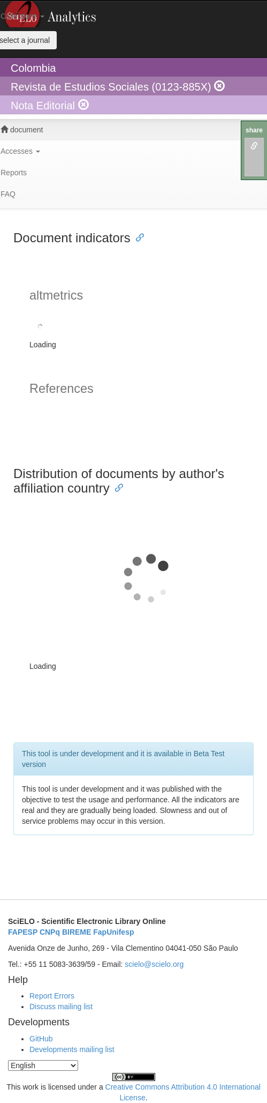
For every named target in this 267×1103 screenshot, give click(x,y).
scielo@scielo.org (154, 964)
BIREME (76, 932)
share (254, 130)
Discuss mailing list (61, 1006)
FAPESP (22, 932)
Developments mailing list (72, 1049)
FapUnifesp (113, 932)
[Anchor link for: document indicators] (137, 236)
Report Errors (51, 996)
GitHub (41, 1038)
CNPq (50, 932)
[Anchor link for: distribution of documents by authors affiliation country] (116, 487)
